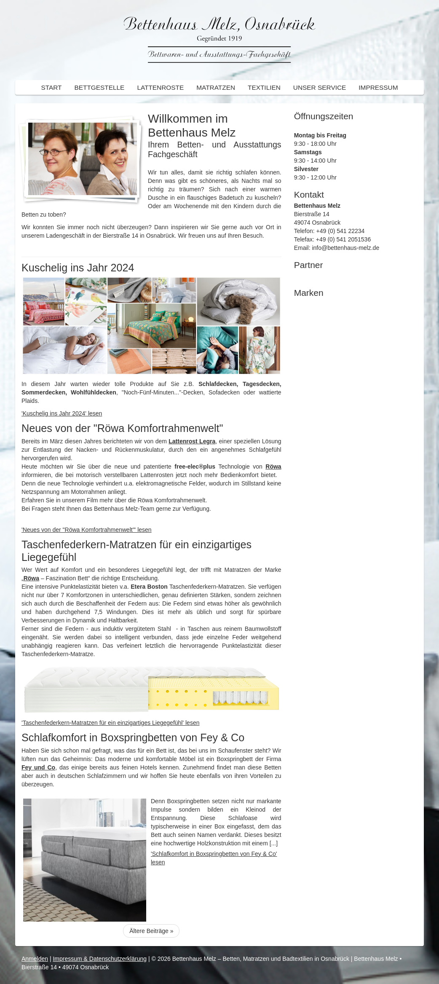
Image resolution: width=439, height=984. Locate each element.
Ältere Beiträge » (151, 931)
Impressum (378, 87)
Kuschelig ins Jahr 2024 (77, 267)
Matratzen (215, 87)
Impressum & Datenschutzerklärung (100, 958)
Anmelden (34, 958)
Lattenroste (160, 87)
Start (51, 87)
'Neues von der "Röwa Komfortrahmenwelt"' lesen (86, 529)
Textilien (264, 87)
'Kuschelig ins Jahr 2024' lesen (61, 413)
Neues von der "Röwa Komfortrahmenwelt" (122, 428)
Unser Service (319, 87)
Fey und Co (38, 767)
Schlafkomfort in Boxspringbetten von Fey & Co (132, 737)
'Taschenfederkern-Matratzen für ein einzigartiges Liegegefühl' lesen (110, 722)
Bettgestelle (99, 87)
